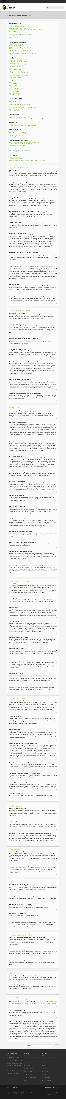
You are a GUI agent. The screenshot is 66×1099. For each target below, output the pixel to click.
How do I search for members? (16, 135)
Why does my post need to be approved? (19, 75)
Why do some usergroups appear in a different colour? (22, 107)
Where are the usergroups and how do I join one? (21, 104)
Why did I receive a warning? (15, 71)
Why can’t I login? (13, 25)
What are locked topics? (14, 93)
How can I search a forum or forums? (18, 131)
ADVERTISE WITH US (46, 1080)
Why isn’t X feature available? (16, 158)
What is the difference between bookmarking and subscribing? (24, 142)
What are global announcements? (17, 88)
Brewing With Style (28, 1068)
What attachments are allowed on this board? (20, 150)
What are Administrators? (15, 100)
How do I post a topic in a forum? (17, 58)
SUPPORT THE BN (11, 1070)
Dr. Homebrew (28, 1062)
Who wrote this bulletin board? (16, 157)
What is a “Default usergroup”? (16, 109)
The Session (27, 1056)
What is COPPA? (12, 36)
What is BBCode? (13, 82)
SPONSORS (44, 1068)
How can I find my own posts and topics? (19, 137)
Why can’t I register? (13, 37)
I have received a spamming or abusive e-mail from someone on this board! (27, 119)
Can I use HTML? (13, 84)
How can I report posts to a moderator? (18, 72)
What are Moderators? (14, 101)
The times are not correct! (15, 45)
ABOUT (43, 1056)
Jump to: (29, 1045)
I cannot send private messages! (16, 116)
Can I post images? (13, 87)
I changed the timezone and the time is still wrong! (21, 47)
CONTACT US (45, 1071)
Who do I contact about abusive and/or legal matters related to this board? (27, 160)
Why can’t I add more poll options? (17, 65)
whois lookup (22, 1026)
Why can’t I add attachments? (16, 69)
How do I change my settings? (16, 44)
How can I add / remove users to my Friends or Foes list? (22, 125)
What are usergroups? (14, 103)
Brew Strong (27, 1065)
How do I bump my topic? (15, 77)
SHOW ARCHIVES (46, 1077)
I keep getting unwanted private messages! (19, 117)
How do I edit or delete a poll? (16, 66)
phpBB (14, 1092)
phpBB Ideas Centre (32, 1014)
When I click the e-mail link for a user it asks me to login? (22, 53)
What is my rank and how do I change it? (18, 52)
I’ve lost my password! (14, 31)
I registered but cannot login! (16, 33)
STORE (43, 1065)
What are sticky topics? (14, 91)
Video (25, 1080)
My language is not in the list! (16, 49)
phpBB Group (52, 1001)
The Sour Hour (27, 1059)
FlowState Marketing (21, 1093)
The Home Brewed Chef (30, 1077)
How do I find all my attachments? (17, 152)
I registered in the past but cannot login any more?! (21, 34)
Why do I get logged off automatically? (18, 28)
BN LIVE (43, 1062)
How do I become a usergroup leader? (18, 106)
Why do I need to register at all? (16, 26)
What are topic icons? (14, 94)
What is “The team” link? (14, 110)
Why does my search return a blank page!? (19, 134)
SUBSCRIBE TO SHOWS (12, 1073)
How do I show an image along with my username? (21, 50)
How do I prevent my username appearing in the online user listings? (25, 29)
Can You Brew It (28, 1071)
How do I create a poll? (14, 63)
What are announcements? (15, 90)
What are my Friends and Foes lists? (17, 124)
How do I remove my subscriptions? (17, 145)
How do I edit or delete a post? (16, 60)
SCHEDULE (44, 1059)
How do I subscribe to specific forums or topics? (20, 143)
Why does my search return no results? (18, 132)
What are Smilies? (13, 85)
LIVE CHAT (44, 1074)
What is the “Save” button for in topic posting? (20, 74)
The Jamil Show (28, 1074)
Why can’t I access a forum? (15, 68)
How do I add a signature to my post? (18, 61)
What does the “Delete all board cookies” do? (20, 39)
